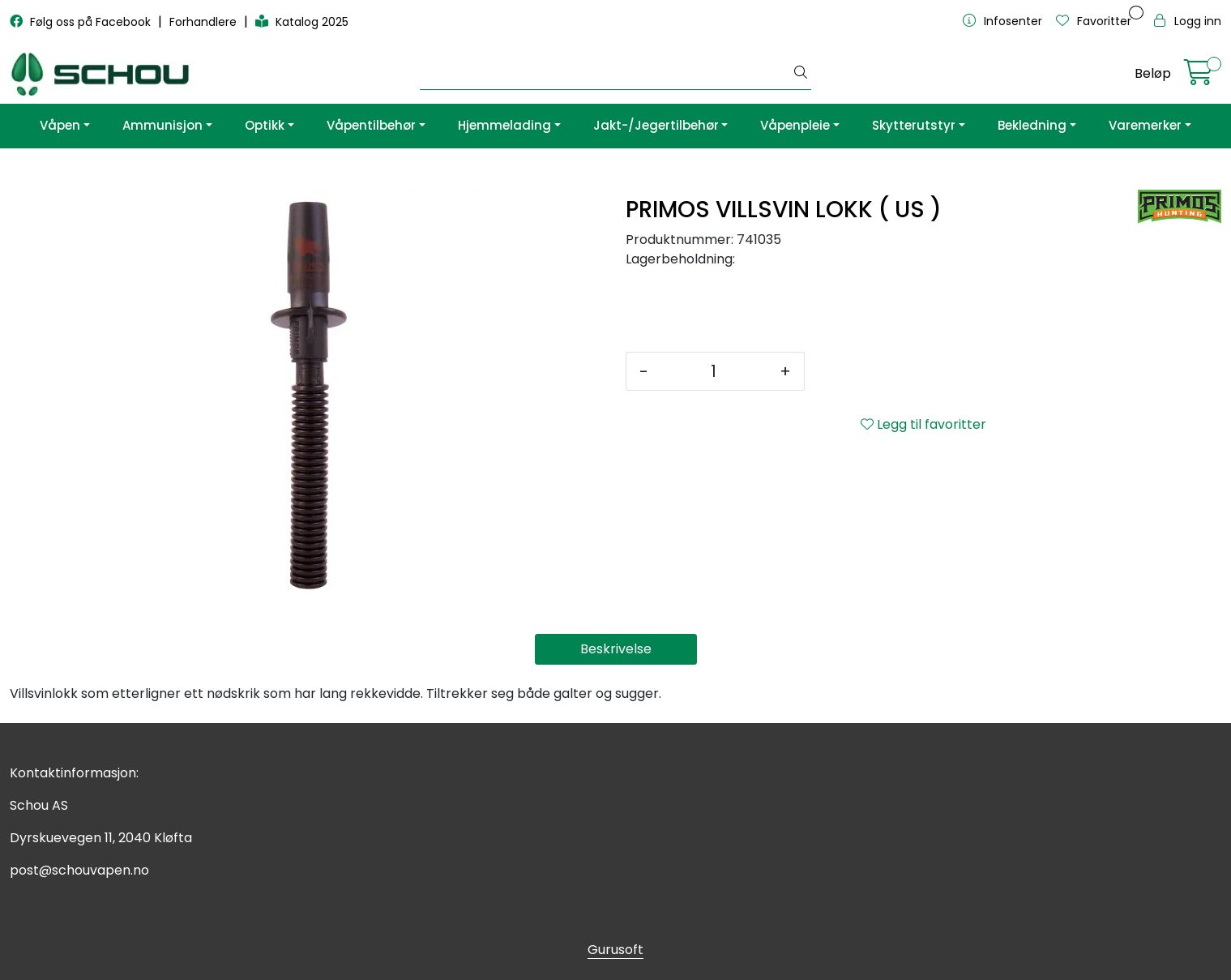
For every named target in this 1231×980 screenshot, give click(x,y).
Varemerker (1145, 125)
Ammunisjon (162, 125)
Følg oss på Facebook (82, 22)
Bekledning (1032, 125)
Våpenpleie (795, 125)
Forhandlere (204, 22)
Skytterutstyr (913, 125)
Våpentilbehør (371, 125)
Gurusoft (615, 949)
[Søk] (605, 74)
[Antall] (713, 371)
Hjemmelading (504, 125)
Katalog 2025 (301, 22)
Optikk (264, 125)
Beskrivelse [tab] (616, 649)
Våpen (60, 125)
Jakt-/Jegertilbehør (656, 125)
